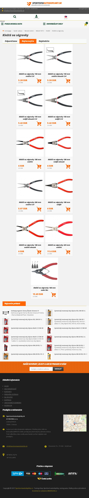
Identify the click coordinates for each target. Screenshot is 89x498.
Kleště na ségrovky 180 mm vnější (59, 203)
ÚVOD (6, 386)
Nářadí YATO (40, 31)
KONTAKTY (8, 391)
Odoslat (58, 369)
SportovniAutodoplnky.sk (44, 4)
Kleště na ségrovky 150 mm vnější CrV (59, 117)
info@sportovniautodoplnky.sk (14, 11)
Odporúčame (11, 41)
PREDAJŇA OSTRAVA (11, 394)
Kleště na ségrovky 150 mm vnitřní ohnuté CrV (59, 75)
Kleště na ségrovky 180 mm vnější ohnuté (59, 160)
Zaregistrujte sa (84, 9)
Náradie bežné (29, 31)
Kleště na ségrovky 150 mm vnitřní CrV (30, 75)
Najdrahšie (44, 41)
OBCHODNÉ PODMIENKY (12, 403)
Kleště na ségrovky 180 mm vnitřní (30, 160)
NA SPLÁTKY (8, 397)
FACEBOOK (8, 405)
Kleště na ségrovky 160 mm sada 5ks (44, 289)
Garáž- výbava (18, 31)
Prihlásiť (36, 18)
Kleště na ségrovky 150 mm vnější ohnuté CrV (30, 117)
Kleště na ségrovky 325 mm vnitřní (59, 246)
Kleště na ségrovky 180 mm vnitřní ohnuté (30, 246)
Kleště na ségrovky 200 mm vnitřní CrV (30, 203)
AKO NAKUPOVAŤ (10, 389)
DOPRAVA (7, 400)
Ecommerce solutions (39, 491)
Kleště (48, 31)
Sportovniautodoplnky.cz (24, 488)
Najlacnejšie (28, 41)
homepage (8, 30)
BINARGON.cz (52, 491)
